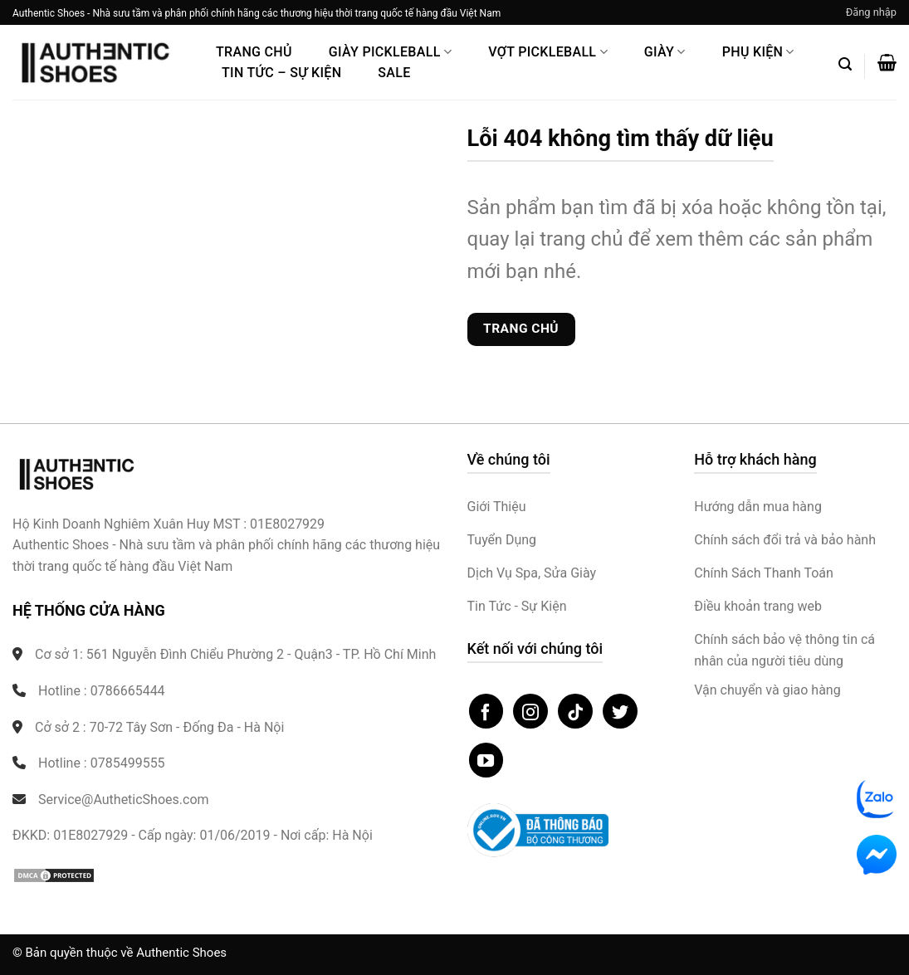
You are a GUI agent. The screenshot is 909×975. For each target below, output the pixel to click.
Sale (394, 72)
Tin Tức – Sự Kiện (281, 72)
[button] (871, 12)
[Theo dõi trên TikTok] (575, 711)
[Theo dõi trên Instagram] (530, 711)
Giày (665, 52)
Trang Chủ (254, 52)
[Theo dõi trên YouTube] (486, 760)
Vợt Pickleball (548, 52)
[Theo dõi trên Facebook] (486, 711)
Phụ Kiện (758, 52)
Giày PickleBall (390, 52)
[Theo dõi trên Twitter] (620, 711)
